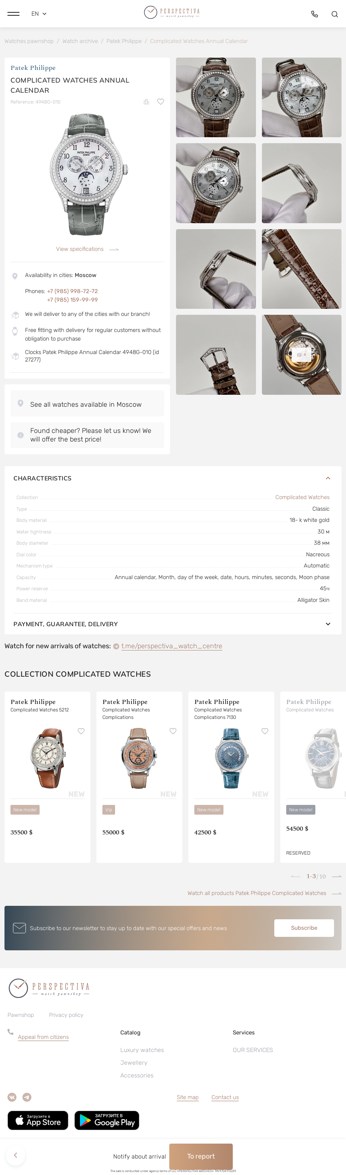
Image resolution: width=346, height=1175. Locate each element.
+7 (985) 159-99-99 (72, 301)
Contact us (225, 1098)
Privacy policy (66, 1016)
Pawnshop (20, 1016)
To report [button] (201, 1156)
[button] (13, 13)
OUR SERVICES (253, 1051)
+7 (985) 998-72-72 (72, 292)
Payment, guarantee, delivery (173, 625)
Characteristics (173, 479)
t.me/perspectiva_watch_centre (171, 647)
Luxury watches (142, 1051)
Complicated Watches (302, 498)
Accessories (137, 1076)
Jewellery (134, 1063)
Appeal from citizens (43, 1038)
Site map (188, 1098)
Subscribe (304, 929)
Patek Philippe (33, 69)
